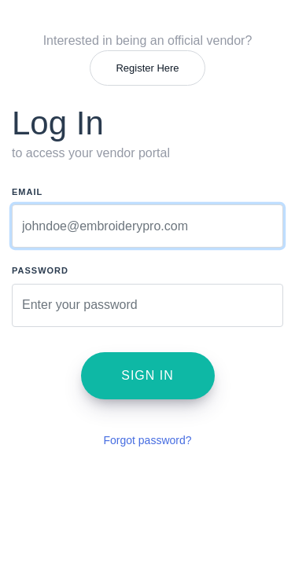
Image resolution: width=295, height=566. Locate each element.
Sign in (147, 375)
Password (40, 270)
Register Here (147, 68)
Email (27, 192)
